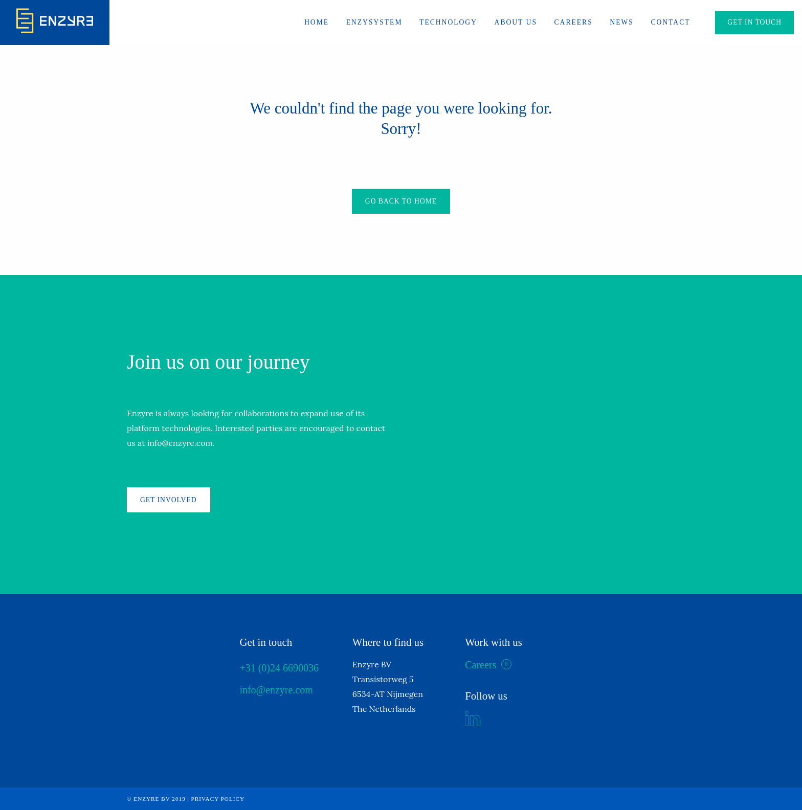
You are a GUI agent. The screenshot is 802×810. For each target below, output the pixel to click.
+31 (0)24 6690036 (279, 667)
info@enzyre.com (276, 689)
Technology (448, 22)
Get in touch (754, 22)
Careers (573, 22)
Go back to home (401, 201)
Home (316, 22)
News (622, 22)
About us (516, 22)
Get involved (168, 500)
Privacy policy (217, 799)
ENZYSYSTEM (374, 22)
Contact (670, 22)
